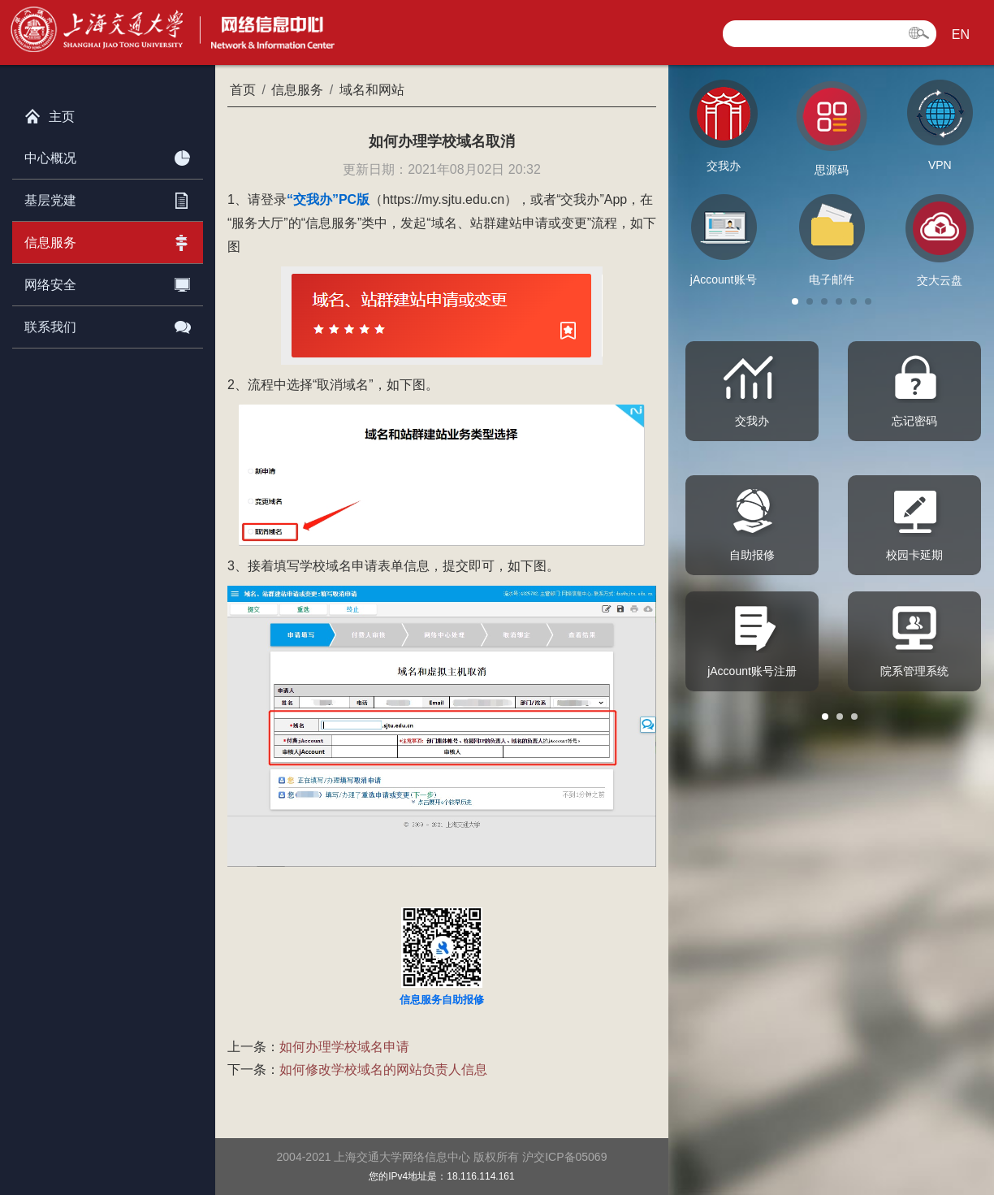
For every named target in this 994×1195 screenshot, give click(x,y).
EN (961, 34)
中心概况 (107, 155)
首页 (243, 90)
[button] (795, 301)
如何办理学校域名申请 (344, 1047)
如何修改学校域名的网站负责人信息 (383, 1069)
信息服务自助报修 (442, 1000)
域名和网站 (371, 90)
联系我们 (107, 324)
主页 (49, 113)
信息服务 (107, 239)
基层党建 (107, 197)
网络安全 (107, 282)
